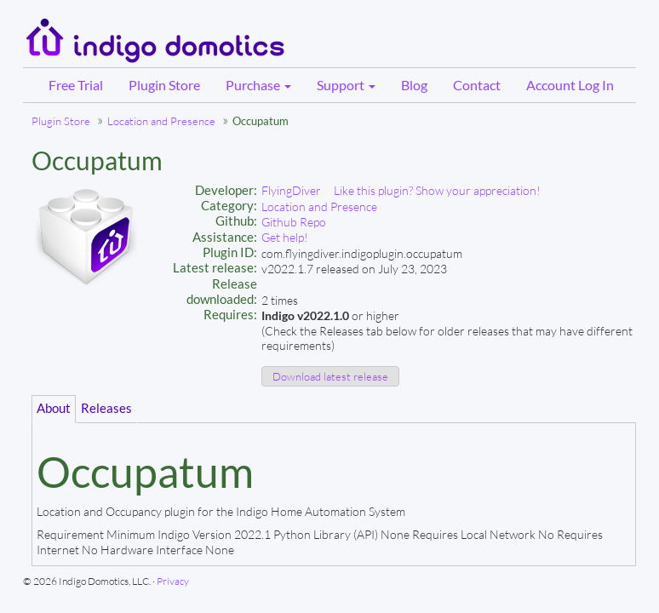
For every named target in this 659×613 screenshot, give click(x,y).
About (54, 408)
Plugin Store (164, 85)
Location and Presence (161, 121)
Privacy (173, 581)
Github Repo (293, 222)
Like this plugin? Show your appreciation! (437, 190)
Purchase (258, 85)
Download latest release (330, 376)
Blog (414, 85)
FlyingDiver (291, 190)
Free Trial (76, 85)
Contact (477, 85)
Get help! (284, 237)
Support (346, 85)
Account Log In (570, 85)
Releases (106, 408)
